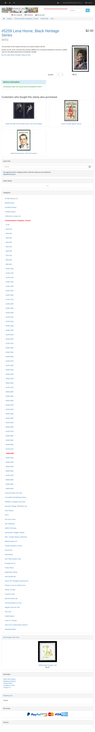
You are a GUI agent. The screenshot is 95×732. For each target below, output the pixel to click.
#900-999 (8, 264)
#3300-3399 (9, 370)
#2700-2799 (9, 343)
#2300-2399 (9, 326)
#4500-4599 (9, 422)
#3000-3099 (9, 356)
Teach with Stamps (9, 679)
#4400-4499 (9, 418)
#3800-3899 (9, 392)
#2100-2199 (9, 317)
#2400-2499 (9, 330)
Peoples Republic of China (13, 546)
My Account (40, 15)
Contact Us (6, 687)
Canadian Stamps (10, 207)
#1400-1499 (9, 286)
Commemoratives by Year (13, 603)
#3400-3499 (9, 374)
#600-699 (8, 251)
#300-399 (8, 238)
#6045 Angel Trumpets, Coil (48, 665)
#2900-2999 (9, 352)
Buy (74, 74)
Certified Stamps (10, 212)
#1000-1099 (9, 269)
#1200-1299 (9, 277)
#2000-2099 (9, 312)
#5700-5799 (9, 475)
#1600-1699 (9, 295)
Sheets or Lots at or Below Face (15, 585)
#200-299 (8, 233)
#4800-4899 (9, 436)
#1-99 (7, 225)
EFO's (7, 515)
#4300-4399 (9, 414)
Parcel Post (8, 550)
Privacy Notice (8, 683)
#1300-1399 (9, 282)
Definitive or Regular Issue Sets (15, 502)
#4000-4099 (9, 400)
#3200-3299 (9, 365)
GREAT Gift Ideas (10, 528)
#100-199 (8, 229)
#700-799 (8, 255)
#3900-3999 (9, 396)
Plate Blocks (9, 554)
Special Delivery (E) (11, 598)
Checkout (29, 15)
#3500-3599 (9, 378)
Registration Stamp (11, 572)
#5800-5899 (9, 480)
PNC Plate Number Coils (13, 559)
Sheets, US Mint (10, 590)
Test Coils (8, 612)
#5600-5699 (9, 471)
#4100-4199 (9, 405)
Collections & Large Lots (13, 216)
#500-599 (8, 247)
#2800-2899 (9, 348)
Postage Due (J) (10, 563)
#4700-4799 (9, 431)
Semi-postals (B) (10, 576)
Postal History (9, 568)
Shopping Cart (8, 695)
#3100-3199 (9, 361)
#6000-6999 (9, 488)
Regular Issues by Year (12, 607)
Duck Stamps (9, 510)
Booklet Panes (9, 203)
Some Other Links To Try (72, 3)
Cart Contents (16, 15)
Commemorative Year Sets (13, 493)
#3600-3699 (9, 383)
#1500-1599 (9, 291)
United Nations (9, 616)
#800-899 (8, 260)
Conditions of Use (9, 685)
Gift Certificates (10, 524)
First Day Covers (10, 519)
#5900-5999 (9, 484)
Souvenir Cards (10, 594)
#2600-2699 (9, 339)
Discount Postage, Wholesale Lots (16, 506)
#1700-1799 (9, 299)
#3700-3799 (9, 387)
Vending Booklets (10, 629)
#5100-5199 (9, 449)
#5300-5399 (9, 458)
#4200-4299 (9, 409)
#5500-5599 (9, 466)
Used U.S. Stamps (11, 620)
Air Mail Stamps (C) (11, 198)
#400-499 (8, 242)
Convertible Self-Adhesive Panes (15, 497)
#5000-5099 (9, 444)
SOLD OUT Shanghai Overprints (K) (16, 581)
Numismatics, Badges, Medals (14, 532)
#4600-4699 (9, 427)
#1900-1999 (9, 308)
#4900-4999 (9, 440)
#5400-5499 (9, 462)
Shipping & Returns (9, 681)
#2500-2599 (9, 334)
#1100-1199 (9, 273)
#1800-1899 (9, 304)
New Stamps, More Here (11, 637)
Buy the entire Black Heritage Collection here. (16, 55)
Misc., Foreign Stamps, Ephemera (16, 537)
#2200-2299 (9, 321)
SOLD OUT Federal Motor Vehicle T (16, 625)
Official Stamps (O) (11, 541)
